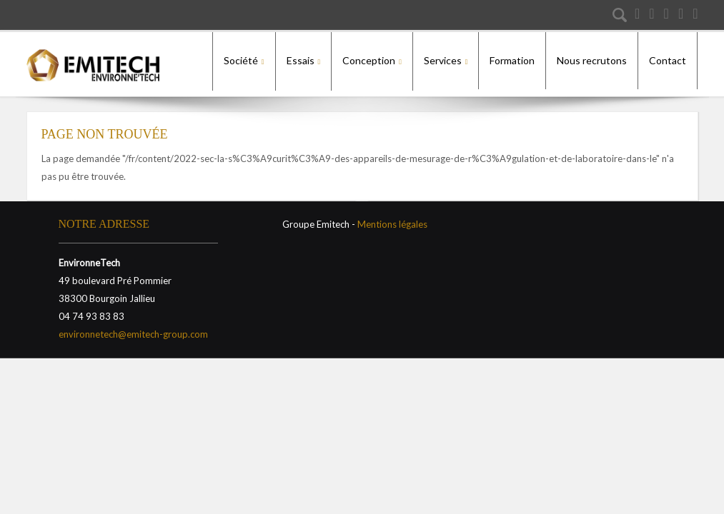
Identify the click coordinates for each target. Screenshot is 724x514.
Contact (667, 60)
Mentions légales (392, 218)
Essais (300, 60)
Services (443, 60)
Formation (512, 60)
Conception (368, 60)
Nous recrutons (592, 60)
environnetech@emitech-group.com (133, 328)
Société (241, 60)
